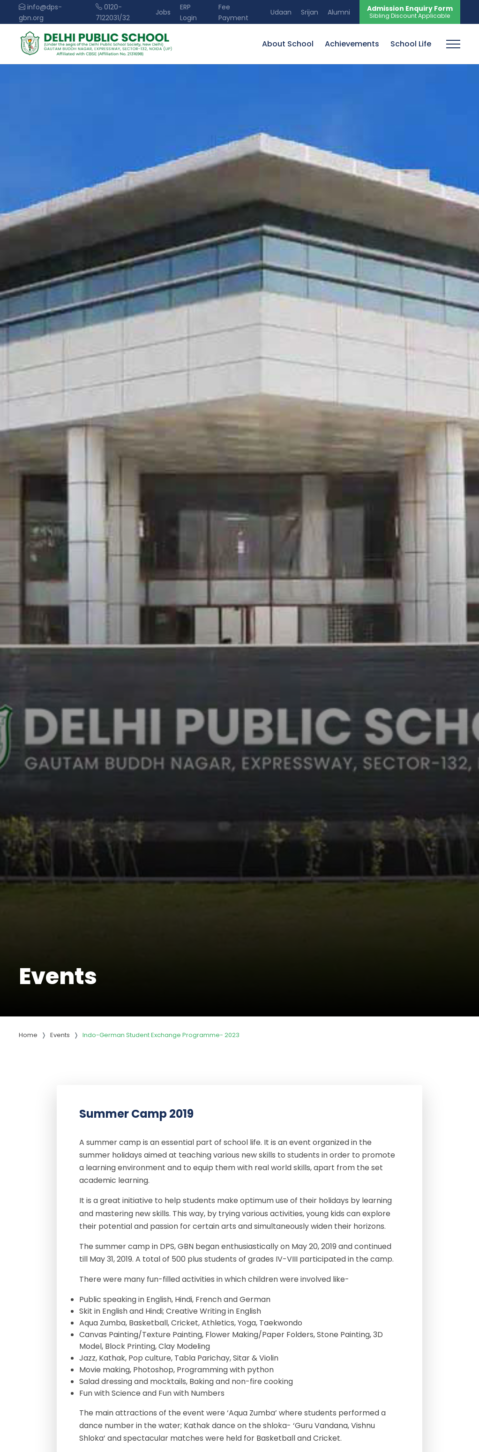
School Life (410, 43)
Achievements (352, 43)
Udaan (281, 12)
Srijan (309, 12)
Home (28, 1035)
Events (60, 1035)
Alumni (339, 12)
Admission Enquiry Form (410, 12)
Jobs (163, 12)
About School (288, 43)
